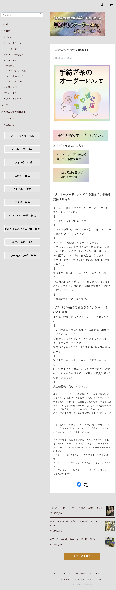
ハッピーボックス (12, 98)
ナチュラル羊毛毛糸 (14, 54)
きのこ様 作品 (22, 189)
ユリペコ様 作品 (22, 242)
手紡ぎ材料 (9, 66)
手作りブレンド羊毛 (16, 71)
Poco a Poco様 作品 (22, 215)
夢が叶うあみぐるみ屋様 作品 (22, 228)
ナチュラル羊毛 (14, 81)
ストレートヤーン (12, 43)
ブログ (4, 105)
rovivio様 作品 (22, 149)
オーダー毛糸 (10, 60)
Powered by (82, 584)
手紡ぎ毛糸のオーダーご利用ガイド (71, 49)
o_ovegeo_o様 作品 (22, 255)
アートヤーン (10, 49)
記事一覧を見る (82, 556)
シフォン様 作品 (22, 162)
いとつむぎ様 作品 (22, 135)
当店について (8, 118)
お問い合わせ (8, 125)
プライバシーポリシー (61, 574)
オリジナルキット (12, 93)
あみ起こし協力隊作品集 (13, 112)
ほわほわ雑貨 (10, 87)
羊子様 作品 (22, 202)
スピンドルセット (15, 76)
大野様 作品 (22, 175)
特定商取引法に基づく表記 (87, 574)
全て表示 (5, 30)
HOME (5, 24)
